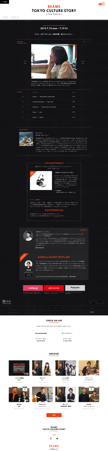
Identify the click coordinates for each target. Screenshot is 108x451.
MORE (54, 415)
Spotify (69, 293)
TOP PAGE (5, 17)
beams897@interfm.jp (39, 204)
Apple (66, 293)
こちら (56, 215)
